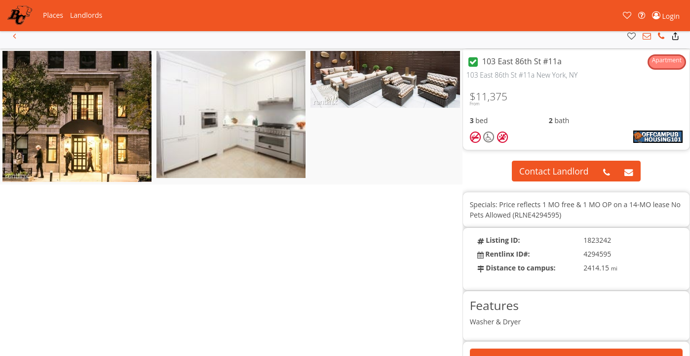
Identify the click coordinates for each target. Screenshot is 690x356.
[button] (53, 15)
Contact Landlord (554, 171)
